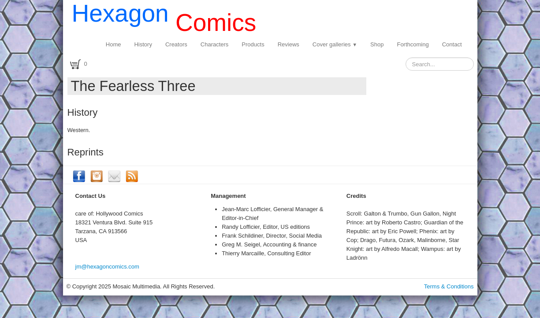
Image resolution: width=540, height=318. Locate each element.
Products (253, 44)
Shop (377, 44)
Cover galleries (335, 44)
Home (113, 44)
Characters (215, 44)
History (143, 44)
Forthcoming (412, 44)
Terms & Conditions (449, 286)
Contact (452, 44)
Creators (176, 44)
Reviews (288, 44)
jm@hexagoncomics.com (107, 266)
